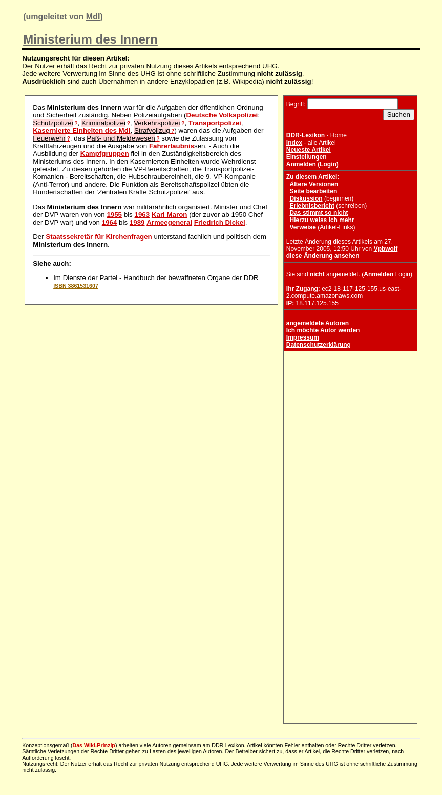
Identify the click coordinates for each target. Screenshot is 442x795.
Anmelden (378, 274)
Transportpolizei (214, 123)
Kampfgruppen (104, 153)
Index (294, 142)
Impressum (302, 337)
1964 (109, 222)
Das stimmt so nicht (319, 212)
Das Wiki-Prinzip (93, 745)
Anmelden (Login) (312, 164)
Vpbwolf (386, 248)
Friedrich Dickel (219, 222)
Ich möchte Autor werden (323, 330)
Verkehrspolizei (157, 123)
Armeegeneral (169, 222)
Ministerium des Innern (90, 39)
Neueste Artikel (308, 149)
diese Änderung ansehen (323, 256)
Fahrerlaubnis (171, 146)
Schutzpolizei (53, 123)
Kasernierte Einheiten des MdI (81, 130)
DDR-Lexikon (305, 135)
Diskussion (306, 198)
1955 (114, 214)
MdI (93, 16)
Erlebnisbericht (312, 205)
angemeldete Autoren (317, 323)
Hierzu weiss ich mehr (322, 220)
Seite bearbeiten (314, 191)
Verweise (303, 227)
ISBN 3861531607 (75, 286)
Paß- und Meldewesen (121, 138)
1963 (142, 214)
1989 (137, 222)
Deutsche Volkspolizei (222, 115)
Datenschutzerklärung (318, 344)
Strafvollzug (152, 130)
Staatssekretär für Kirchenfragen (99, 237)
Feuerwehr (49, 138)
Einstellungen (306, 157)
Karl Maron (169, 214)
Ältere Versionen (314, 184)
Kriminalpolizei (103, 123)
